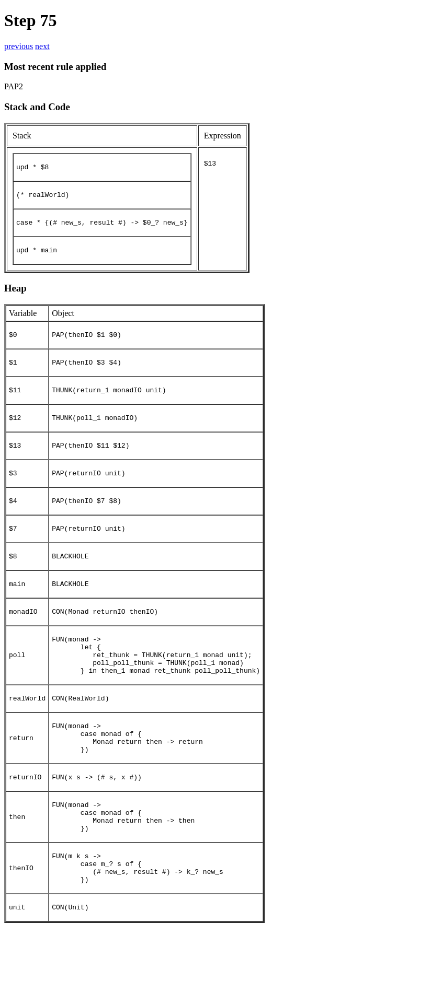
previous (18, 46)
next (42, 46)
